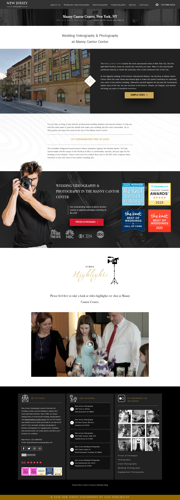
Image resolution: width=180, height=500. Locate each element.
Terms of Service (89, 485)
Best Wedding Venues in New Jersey (77, 20)
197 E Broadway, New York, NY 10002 (90, 140)
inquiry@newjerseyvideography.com (39, 442)
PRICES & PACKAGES (85, 222)
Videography (118, 5)
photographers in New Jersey (35, 420)
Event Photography (127, 464)
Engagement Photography (131, 472)
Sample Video (138, 95)
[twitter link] (29, 448)
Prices (132, 5)
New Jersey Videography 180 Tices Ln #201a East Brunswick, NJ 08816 (84, 409)
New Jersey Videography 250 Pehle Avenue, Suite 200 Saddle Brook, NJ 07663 (85, 436)
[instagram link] (34, 448)
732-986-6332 (168, 5)
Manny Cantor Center (113, 64)
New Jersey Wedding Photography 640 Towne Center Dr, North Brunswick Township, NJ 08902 (88, 449)
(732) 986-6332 (36, 440)
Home (58, 20)
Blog (106, 485)
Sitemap (100, 485)
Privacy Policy (77, 485)
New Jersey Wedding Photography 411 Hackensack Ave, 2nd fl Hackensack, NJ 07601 (87, 463)
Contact (144, 5)
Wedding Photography (77, 5)
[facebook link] (24, 448)
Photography (100, 5)
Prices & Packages (128, 456)
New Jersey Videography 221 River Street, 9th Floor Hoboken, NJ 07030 (84, 422)
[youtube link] (40, 448)
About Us (56, 5)
